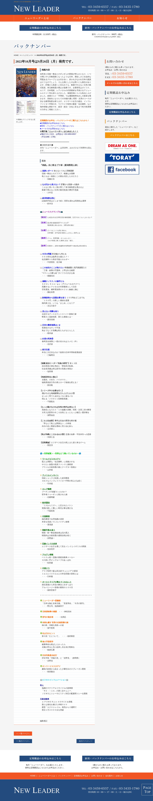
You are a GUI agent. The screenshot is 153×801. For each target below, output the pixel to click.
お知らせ (119, 776)
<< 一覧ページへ (23, 733)
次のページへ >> (85, 741)
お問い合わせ (96, 776)
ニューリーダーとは (47, 776)
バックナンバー (27, 55)
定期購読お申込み (81, 776)
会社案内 (109, 776)
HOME (16, 55)
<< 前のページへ (23, 741)
